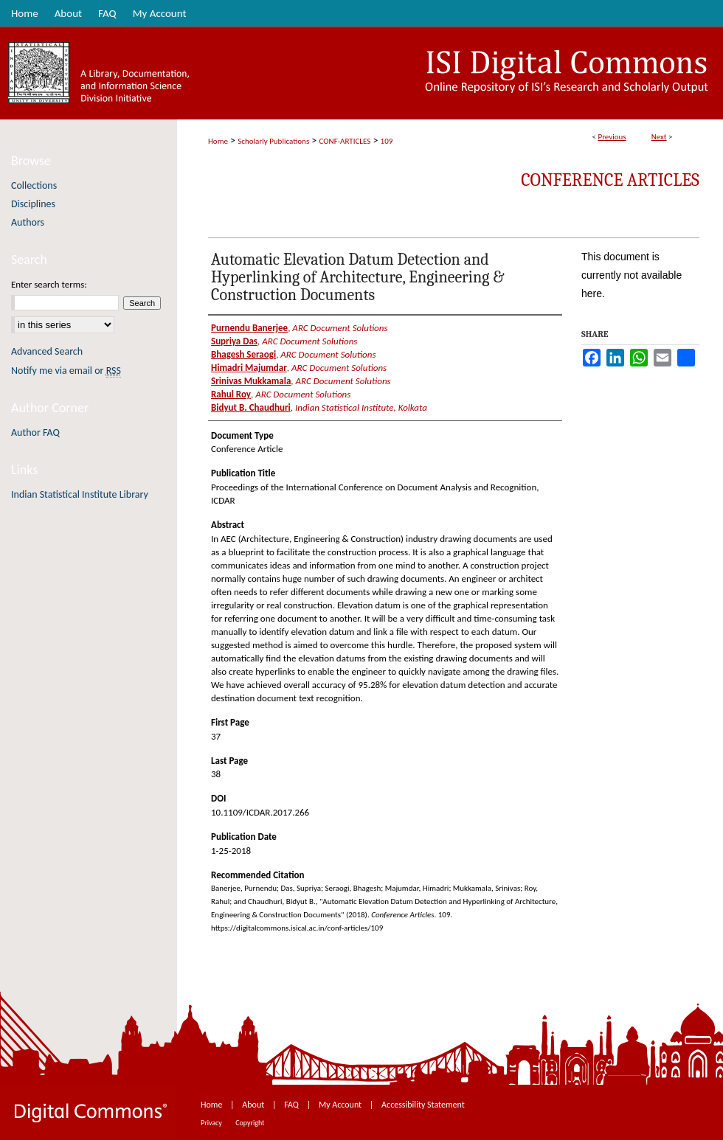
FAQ (292, 1104)
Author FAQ (35, 432)
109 (387, 141)
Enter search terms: (49, 284)
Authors (27, 222)
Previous (612, 137)
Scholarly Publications (273, 141)
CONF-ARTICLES (345, 141)
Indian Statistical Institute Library (79, 494)
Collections (34, 185)
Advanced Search (47, 351)
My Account (341, 1104)
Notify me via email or (66, 370)
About (254, 1104)
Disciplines (33, 204)
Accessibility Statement (423, 1104)
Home (218, 141)
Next (659, 137)
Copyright (249, 1122)
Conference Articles (610, 180)
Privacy (212, 1122)
